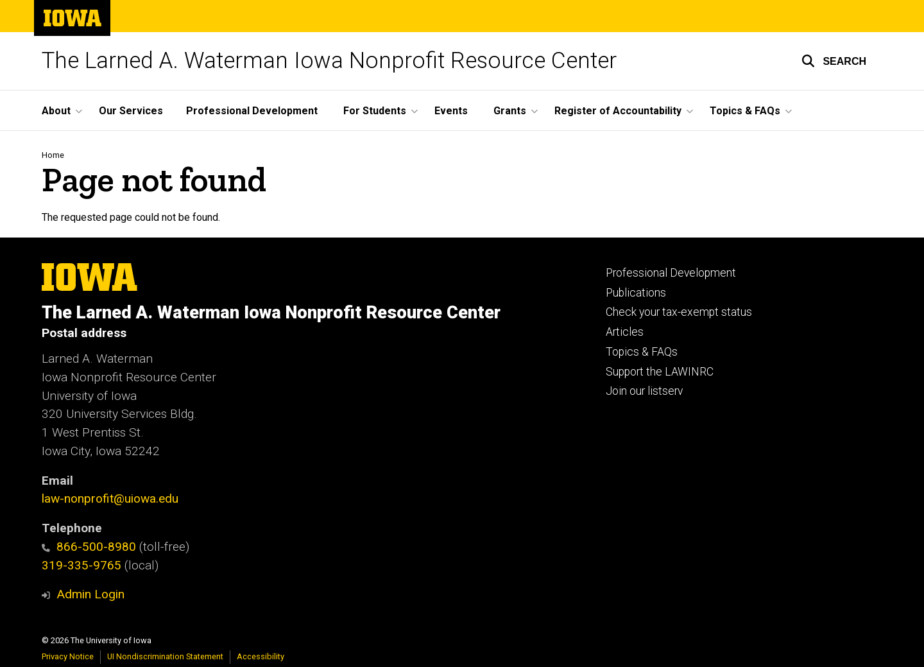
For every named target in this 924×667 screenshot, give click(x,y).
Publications (636, 292)
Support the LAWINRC (660, 371)
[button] (833, 61)
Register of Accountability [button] (617, 111)
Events (451, 111)
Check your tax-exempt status (679, 312)
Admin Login (90, 594)
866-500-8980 (89, 546)
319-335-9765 (81, 565)
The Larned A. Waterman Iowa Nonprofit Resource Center (329, 60)
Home (53, 155)
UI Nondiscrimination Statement (165, 656)
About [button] (56, 111)
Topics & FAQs (642, 351)
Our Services (131, 111)
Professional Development (252, 111)
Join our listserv (644, 391)
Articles (625, 331)
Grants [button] (509, 111)
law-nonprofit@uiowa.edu (110, 498)
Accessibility (260, 656)
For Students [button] (374, 111)
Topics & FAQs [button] (745, 111)
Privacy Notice (68, 656)
